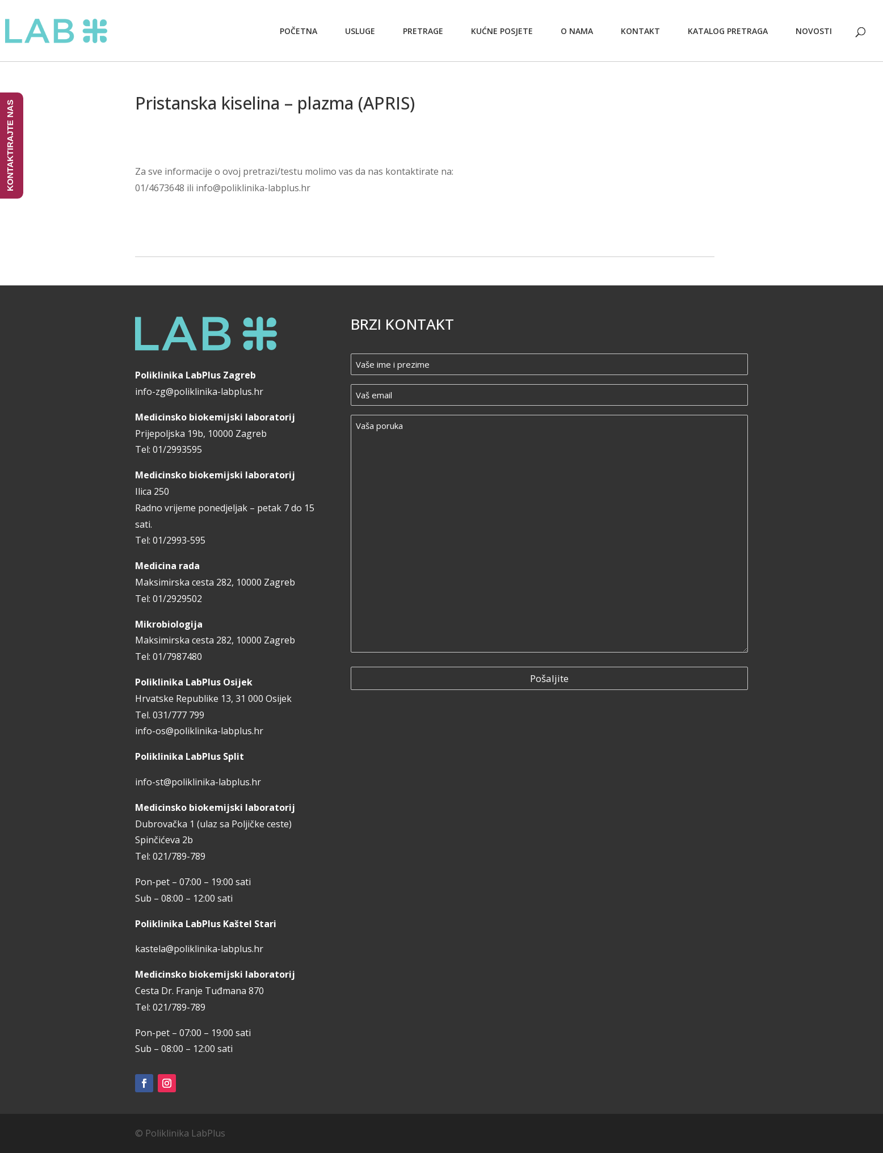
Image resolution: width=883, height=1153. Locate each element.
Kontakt (640, 31)
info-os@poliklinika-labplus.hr (199, 731)
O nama (577, 31)
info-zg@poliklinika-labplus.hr (199, 391)
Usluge (360, 31)
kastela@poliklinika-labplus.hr (199, 948)
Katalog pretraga (728, 31)
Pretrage (423, 31)
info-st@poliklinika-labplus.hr (198, 782)
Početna (298, 31)
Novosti (814, 31)
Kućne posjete (502, 31)
